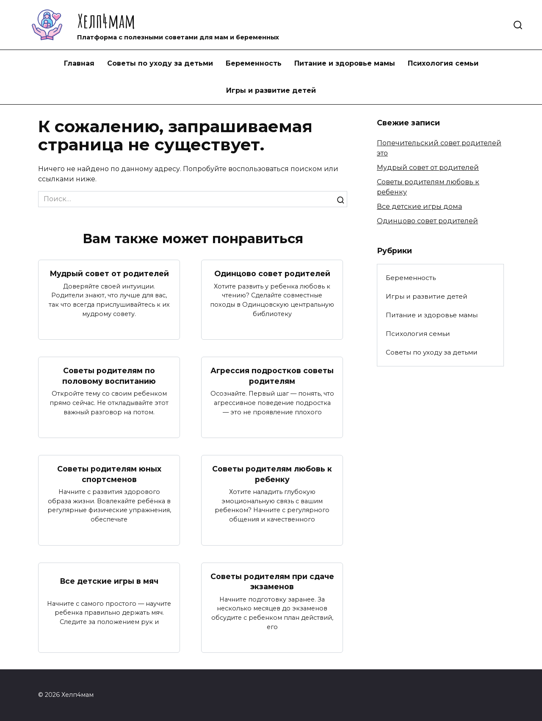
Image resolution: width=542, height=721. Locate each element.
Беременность (254, 63)
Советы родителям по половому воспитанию (109, 375)
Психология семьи (443, 63)
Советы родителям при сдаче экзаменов (272, 581)
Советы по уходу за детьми (160, 63)
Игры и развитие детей (271, 90)
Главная (79, 63)
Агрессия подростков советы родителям (272, 375)
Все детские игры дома (419, 206)
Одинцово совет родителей (272, 273)
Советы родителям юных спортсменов (109, 474)
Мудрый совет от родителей (109, 273)
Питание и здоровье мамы (344, 63)
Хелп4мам (106, 20)
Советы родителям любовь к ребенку (272, 474)
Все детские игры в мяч (109, 581)
